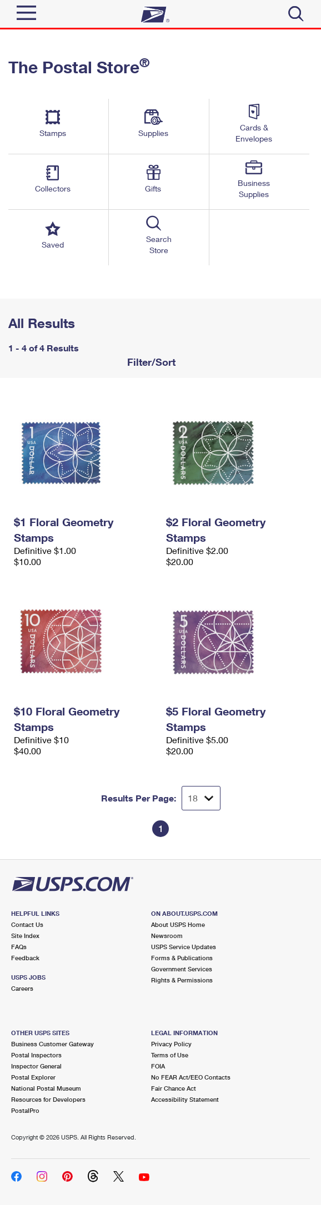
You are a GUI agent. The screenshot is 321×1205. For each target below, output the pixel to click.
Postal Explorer (33, 1077)
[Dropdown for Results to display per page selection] (201, 798)
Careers (22, 988)
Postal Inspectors (36, 1054)
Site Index (25, 935)
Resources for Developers (48, 1099)
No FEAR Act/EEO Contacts (190, 1077)
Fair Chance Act (173, 1088)
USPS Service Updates (183, 946)
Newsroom (167, 935)
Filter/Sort (149, 362)
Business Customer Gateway (52, 1043)
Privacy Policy (171, 1043)
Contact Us (27, 924)
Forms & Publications (182, 957)
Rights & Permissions (182, 980)
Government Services (181, 968)
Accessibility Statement (185, 1099)
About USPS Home (178, 924)
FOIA (158, 1066)
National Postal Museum (46, 1088)
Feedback (25, 957)
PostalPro (25, 1110)
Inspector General (36, 1066)
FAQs (19, 946)
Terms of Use (169, 1054)
